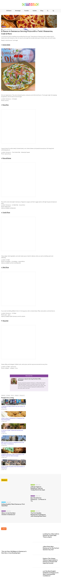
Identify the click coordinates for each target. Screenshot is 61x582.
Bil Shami (8, 10)
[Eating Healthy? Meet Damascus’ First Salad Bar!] (14, 491)
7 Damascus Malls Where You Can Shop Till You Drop (13, 407)
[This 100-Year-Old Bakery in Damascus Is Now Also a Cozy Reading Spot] (14, 540)
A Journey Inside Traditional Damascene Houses (12, 431)
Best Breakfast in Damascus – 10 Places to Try (38, 499)
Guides (35, 10)
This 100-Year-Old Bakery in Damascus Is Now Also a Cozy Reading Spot (13, 552)
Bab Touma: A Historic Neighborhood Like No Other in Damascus (12, 443)
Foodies (26, 10)
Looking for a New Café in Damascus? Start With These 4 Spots (51, 535)
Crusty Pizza (6, 212)
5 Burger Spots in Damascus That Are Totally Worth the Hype (38, 488)
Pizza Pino (5, 105)
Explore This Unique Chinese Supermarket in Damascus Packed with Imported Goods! (50, 561)
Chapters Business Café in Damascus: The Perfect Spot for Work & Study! (12, 455)
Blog (41, 10)
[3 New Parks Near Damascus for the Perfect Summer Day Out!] (37, 548)
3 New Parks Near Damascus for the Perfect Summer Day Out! (51, 548)
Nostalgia (18, 10)
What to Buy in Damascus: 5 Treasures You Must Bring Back (12, 419)
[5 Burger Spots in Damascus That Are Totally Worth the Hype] (52, 488)
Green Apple (6, 45)
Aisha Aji (4, 29)
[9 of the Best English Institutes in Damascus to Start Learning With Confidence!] (37, 573)
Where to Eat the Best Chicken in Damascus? (8, 513)
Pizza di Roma (6, 158)
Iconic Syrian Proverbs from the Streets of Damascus (13, 467)
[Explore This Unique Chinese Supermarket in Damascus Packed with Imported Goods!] (37, 561)
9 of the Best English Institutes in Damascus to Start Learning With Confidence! (50, 573)
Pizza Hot (5, 321)
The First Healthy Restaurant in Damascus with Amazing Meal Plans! (38, 514)
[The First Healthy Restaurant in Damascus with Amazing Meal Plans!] (52, 514)
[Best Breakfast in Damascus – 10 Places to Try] (52, 499)
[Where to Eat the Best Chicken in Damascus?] (22, 514)
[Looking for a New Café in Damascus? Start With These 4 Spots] (37, 535)
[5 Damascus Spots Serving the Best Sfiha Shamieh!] (29, 383)
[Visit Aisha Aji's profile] (2, 29)
